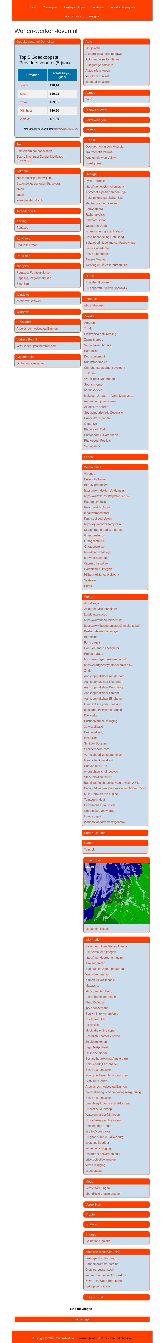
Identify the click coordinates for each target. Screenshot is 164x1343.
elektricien (90, 737)
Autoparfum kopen (97, 70)
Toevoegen (50, 7)
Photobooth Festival (97, 440)
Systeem (90, 580)
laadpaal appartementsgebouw (104, 822)
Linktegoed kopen (75, 7)
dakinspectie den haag (100, 1258)
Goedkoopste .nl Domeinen (36, 41)
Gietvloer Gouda (96, 1081)
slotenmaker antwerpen (99, 810)
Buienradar (93, 860)
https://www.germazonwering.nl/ (105, 659)
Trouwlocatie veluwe (99, 152)
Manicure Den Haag (98, 991)
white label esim (94, 305)
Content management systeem (104, 367)
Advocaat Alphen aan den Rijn (105, 192)
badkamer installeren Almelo (103, 709)
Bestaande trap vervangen (101, 631)
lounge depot (92, 816)
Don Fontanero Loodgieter (101, 648)
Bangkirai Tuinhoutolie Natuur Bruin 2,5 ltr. (112, 782)
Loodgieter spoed (95, 614)
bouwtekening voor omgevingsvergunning (113, 1092)
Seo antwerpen (94, 384)
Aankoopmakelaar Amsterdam (104, 676)
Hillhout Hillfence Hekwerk (101, 574)
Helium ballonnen (95, 479)
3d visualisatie (93, 726)
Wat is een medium (98, 974)
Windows (23, 294)
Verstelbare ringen (97, 1188)
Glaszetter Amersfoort (98, 760)
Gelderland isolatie (97, 1241)
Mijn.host (26, 110)
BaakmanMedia (86, 1338)
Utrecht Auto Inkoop (98, 1109)
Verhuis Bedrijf (27, 339)
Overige (91, 174)
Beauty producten (95, 484)
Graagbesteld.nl (94, 535)
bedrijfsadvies (93, 390)
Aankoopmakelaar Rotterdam (103, 681)
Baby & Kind (94, 1297)
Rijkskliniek (92, 1024)
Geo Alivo (90, 423)
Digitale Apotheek (97, 1047)
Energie (91, 1234)
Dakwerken (91, 715)
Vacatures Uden (96, 225)
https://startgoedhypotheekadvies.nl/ (108, 665)
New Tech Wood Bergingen (103, 1280)
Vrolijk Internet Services (116, 1338)
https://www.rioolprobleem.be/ (103, 620)
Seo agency (92, 446)
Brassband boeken (97, 282)
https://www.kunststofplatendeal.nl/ (107, 496)
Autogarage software (99, 65)
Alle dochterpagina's (123, 7)
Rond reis (23, 238)
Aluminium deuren (96, 407)
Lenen (88, 457)
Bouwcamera (94, 209)
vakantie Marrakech (30, 200)
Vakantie (23, 171)
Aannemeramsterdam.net (102, 1264)
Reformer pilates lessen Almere (106, 946)
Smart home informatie (100, 996)
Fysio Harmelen (96, 180)
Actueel (90, 92)
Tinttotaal (90, 373)
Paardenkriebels (95, 501)
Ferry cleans (92, 642)
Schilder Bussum (95, 743)
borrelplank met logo (97, 552)
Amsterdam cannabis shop (34, 151)
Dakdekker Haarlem (97, 418)
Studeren (91, 1224)
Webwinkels (92, 467)
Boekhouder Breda (97, 1125)
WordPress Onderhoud (99, 378)
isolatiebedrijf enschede (101, 1064)
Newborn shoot (95, 220)
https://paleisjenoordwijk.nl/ (34, 177)
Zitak (87, 670)
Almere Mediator (96, 259)
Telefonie (90, 299)
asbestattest (93, 1170)
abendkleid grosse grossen (103, 1193)
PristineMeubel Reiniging (100, 721)
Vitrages (89, 473)
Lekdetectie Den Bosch (99, 805)
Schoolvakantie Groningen (103, 1120)
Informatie (92, 939)
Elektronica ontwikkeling (100, 334)
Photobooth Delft (95, 429)
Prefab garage (93, 653)
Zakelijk (89, 316)
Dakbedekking (93, 732)
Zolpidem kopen (96, 1041)
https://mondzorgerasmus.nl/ (104, 957)
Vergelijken (93, 1204)
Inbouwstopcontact (96, 513)
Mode (89, 1181)
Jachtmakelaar (95, 214)
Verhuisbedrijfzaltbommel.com (37, 346)
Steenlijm (23, 283)
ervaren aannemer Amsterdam (105, 1275)
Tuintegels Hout (94, 799)
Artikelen (98, 7)
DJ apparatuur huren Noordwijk (106, 288)
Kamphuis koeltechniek (100, 980)
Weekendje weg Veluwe (101, 157)
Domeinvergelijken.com (66, 129)
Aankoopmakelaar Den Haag (103, 687)
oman (20, 189)
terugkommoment (97, 76)
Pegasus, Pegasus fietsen (34, 272)
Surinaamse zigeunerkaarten (104, 968)
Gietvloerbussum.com (100, 1269)
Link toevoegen (81, 1308)
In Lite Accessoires (97, 1131)
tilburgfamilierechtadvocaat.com (106, 1075)
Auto (88, 41)
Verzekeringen (95, 120)
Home (32, 7)
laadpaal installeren (98, 81)
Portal (88, 585)
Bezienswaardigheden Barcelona (38, 183)
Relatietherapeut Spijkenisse (104, 197)
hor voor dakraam (95, 557)
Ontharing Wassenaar (31, 363)
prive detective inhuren (100, 1159)
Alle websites (73, 16)
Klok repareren (95, 963)
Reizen (90, 130)
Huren (89, 276)
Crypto (90, 1214)
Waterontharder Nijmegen (102, 1114)
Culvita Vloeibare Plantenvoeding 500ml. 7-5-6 (115, 788)
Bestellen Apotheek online (102, 1036)
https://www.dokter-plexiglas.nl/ (104, 490)
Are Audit (90, 322)
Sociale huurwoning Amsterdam (106, 1058)
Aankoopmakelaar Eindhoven (103, 698)
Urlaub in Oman (27, 245)
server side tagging (98, 1148)
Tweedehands (26, 211)
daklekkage (91, 603)
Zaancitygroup (93, 339)
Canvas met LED (95, 766)
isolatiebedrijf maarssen (100, 401)
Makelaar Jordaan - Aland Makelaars (108, 395)
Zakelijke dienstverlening (102, 1252)
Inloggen (93, 16)
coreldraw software (29, 301)
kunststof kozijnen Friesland (102, 704)
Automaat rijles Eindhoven (102, 59)
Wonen (89, 596)
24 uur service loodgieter (100, 608)
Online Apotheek (96, 1053)
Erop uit (91, 140)
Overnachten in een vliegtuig (104, 146)
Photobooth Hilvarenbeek (101, 435)
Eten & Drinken (94, 833)
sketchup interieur (97, 1142)
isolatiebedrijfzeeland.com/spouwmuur (110, 242)
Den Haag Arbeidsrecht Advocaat (107, 1103)
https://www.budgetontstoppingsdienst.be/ (111, 625)
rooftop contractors (97, 1286)
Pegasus (22, 227)
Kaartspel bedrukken (98, 518)
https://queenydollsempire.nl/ (103, 524)
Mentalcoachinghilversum (102, 203)
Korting (22, 221)
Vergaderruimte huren (98, 345)
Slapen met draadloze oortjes (103, 529)
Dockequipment (94, 356)
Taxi (19, 144)
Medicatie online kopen (100, 1030)
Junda (24, 85)
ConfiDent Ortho (96, 1019)
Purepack (90, 350)
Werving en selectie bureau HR (106, 265)
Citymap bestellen (96, 563)
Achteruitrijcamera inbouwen (104, 53)
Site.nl (24, 93)
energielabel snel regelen (101, 771)
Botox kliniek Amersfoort (101, 1013)
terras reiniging (95, 1165)
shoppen (23, 266)
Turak (87, 328)
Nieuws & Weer (96, 110)
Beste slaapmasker (98, 1069)
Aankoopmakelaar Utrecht (101, 693)
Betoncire (90, 636)
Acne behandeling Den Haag (104, 237)
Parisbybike (93, 163)
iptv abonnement (96, 1008)
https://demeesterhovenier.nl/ (104, 186)
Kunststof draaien (95, 362)
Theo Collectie (95, 1002)
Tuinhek (89, 849)
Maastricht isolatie (97, 928)
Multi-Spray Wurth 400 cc (101, 794)
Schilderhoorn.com (96, 749)
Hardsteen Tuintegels (98, 569)
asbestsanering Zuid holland (104, 231)
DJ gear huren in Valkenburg (104, 1137)
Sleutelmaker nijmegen (100, 952)
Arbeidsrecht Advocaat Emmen (37, 328)
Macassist (92, 985)
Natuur (89, 843)
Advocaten (24, 322)
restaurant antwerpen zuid (102, 1153)
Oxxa (23, 102)
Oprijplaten (92, 48)
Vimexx (25, 119)
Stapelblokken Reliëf (97, 777)
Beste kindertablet (97, 248)
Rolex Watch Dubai (97, 507)
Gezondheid (25, 357)
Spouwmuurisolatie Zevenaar (103, 412)
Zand (88, 99)
